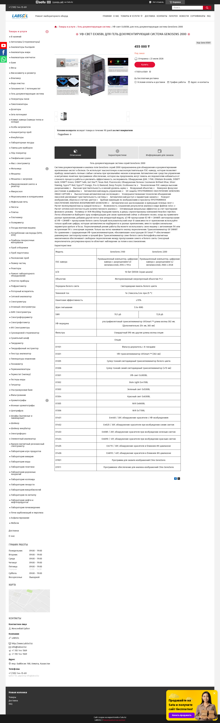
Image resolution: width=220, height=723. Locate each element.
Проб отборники (19, 247)
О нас (116, 16)
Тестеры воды (18, 379)
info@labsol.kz (19, 647)
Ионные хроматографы (23, 405)
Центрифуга (17, 410)
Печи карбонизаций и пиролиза (27, 512)
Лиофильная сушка (21, 158)
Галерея (173, 16)
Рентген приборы (20, 281)
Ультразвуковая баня (21, 390)
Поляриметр (17, 222)
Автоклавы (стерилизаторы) (25, 42)
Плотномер (16, 217)
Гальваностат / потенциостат (25, 88)
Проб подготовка (20, 253)
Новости (184, 16)
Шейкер (15, 423)
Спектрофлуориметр (21, 317)
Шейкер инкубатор (21, 428)
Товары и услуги (130, 16)
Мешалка (15, 174)
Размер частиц (18, 263)
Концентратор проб (21, 132)
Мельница (16, 168)
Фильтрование (18, 395)
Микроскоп (16, 191)
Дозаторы (16, 109)
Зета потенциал (19, 114)
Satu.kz (123, 717)
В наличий (16, 36)
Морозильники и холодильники (27, 196)
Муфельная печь (19, 202)
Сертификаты (197, 16)
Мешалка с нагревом (21, 179)
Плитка (14, 212)
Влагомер (16, 78)
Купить (144, 64)
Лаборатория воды (20, 461)
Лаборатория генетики (22, 467)
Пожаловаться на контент (114, 720)
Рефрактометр (18, 286)
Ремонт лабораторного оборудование (23, 274)
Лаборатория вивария (22, 456)
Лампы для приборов (22, 148)
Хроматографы (18, 400)
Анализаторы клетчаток (23, 57)
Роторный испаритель (22, 291)
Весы (13, 68)
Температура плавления (23, 359)
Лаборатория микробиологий (26, 490)
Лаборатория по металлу (23, 495)
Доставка (150, 16)
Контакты (162, 16)
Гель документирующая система (93, 27)
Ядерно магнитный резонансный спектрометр (27, 445)
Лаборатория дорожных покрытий (23, 473)
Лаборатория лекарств (23, 484)
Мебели (15, 523)
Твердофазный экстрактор (24, 348)
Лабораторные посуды (22, 142)
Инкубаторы (17, 137)
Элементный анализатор (23, 439)
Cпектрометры (18, 301)
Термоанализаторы (20, 369)
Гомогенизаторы (19, 104)
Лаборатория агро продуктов (26, 451)
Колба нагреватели (21, 127)
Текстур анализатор (21, 353)
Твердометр (17, 343)
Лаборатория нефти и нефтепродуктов (22, 501)
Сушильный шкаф (20, 338)
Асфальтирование (20, 518)
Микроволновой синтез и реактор (24, 185)
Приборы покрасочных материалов (22, 241)
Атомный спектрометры (23, 307)
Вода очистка (17, 83)
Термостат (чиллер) (21, 374)
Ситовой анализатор (21, 296)
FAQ (209, 16)
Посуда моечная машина (23, 228)
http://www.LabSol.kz (22, 643)
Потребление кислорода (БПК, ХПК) (26, 234)
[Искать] (207, 8)
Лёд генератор (18, 153)
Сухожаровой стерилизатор (25, 333)
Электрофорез (18, 433)
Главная (107, 16)
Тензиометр (17, 364)
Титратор (15, 384)
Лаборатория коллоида (23, 479)
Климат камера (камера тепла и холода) (27, 120)
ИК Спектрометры (20, 327)
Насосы (14, 207)
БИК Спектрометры (21, 312)
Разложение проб (20, 258)
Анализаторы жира (20, 52)
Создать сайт (58, 2)
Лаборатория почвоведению (25, 507)
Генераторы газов (20, 99)
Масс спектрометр (20, 163)
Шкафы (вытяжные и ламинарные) (21, 417)
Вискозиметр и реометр (23, 73)
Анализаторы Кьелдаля (23, 47)
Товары (12, 697)
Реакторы (16, 268)
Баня (13, 62)
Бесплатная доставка (148, 78)
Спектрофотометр (20, 322)
